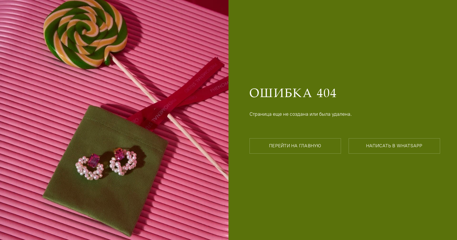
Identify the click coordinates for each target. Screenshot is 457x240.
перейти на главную (295, 145)
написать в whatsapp (394, 145)
